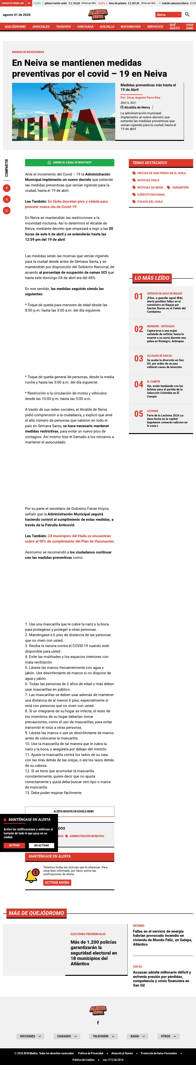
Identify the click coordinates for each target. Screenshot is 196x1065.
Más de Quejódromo (36, 913)
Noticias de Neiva (150, 187)
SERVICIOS (155, 27)
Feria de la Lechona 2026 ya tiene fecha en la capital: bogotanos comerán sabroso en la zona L (167, 421)
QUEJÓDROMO (15, 27)
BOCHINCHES (131, 27)
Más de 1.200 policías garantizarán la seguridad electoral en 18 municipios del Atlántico (94, 953)
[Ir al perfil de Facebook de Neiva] (98, 1022)
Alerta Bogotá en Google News (70, 811)
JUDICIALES (41, 27)
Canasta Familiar (13, 3)
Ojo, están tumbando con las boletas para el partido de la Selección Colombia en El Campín (165, 391)
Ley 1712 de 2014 (113, 1059)
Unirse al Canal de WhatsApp (70, 162)
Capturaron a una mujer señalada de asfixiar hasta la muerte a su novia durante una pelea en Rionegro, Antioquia (166, 336)
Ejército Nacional (151, 194)
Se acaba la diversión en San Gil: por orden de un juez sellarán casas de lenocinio (165, 363)
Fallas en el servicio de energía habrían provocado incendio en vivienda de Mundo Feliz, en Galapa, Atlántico (162, 938)
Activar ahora (57, 882)
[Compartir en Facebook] (7, 188)
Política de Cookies (84, 1059)
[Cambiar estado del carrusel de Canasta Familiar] (29, 3)
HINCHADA (85, 27)
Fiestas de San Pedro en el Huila (161, 173)
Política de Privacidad (90, 1053)
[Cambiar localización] (168, 14)
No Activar (41, 845)
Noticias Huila (148, 180)
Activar (14, 845)
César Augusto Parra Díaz (143, 97)
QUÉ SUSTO (175, 26)
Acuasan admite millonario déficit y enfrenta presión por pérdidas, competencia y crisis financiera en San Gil (162, 978)
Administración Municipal (85, 836)
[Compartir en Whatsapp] (7, 210)
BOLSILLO (107, 27)
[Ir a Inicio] (98, 14)
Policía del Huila (150, 201)
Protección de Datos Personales (159, 1053)
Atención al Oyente (122, 1053)
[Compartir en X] (7, 199)
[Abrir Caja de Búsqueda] (187, 14)
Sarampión (180, 187)
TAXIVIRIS (63, 27)
